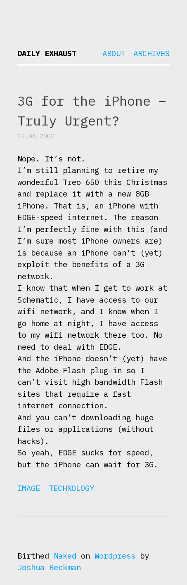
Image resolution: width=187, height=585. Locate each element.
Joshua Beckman (49, 567)
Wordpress (115, 556)
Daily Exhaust (46, 53)
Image (28, 488)
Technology (71, 488)
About (113, 53)
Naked (65, 556)
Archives (151, 53)
